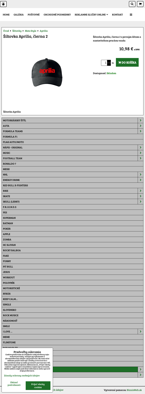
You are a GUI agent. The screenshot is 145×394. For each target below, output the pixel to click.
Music (73, 152)
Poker (7, 228)
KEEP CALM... (10, 299)
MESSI (6, 169)
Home (6, 14)
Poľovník (9, 282)
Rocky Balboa (12, 250)
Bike (73, 190)
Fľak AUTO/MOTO (13, 142)
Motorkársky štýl (73, 120)
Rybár (7, 293)
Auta (73, 125)
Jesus (6, 271)
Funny (7, 261)
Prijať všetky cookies (38, 386)
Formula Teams (73, 131)
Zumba (7, 239)
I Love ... (73, 331)
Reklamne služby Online (91, 14)
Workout (9, 277)
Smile (6, 326)
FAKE (6, 255)
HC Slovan (9, 244)
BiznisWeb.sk (134, 390)
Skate (73, 196)
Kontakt (117, 14)
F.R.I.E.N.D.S (9, 207)
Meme (6, 336)
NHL (73, 174)
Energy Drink (73, 180)
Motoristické (11, 288)
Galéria (19, 14)
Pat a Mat (9, 358)
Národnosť (10, 320)
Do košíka (127, 62)
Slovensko (9, 309)
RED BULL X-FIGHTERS (15, 185)
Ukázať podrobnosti (14, 383)
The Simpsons (11, 353)
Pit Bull (8, 266)
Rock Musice (10, 315)
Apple (6, 234)
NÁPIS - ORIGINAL (73, 147)
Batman (8, 223)
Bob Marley (10, 347)
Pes (5, 212)
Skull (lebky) (73, 201)
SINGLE (7, 304)
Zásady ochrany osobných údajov (22, 375)
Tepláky (73, 374)
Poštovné (34, 14)
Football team (73, 158)
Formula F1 (10, 136)
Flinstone (9, 342)
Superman (9, 217)
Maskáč (8, 364)
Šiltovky (73, 369)
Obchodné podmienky (57, 14)
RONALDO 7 (9, 163)
